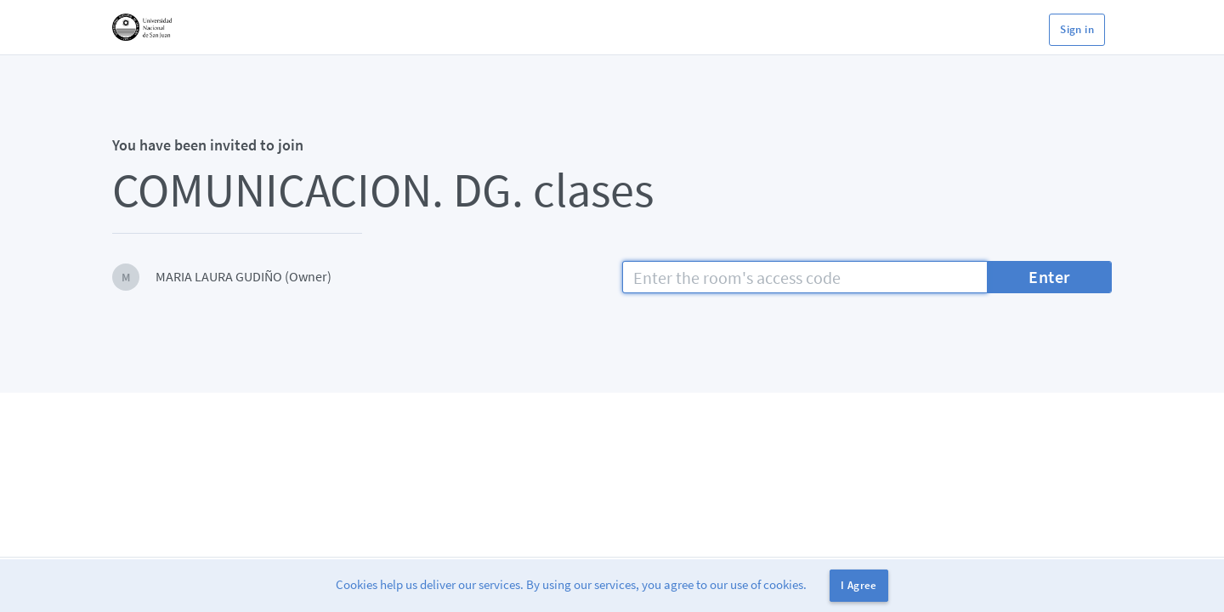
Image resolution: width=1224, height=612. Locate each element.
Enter (1049, 276)
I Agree (859, 585)
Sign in (1077, 29)
